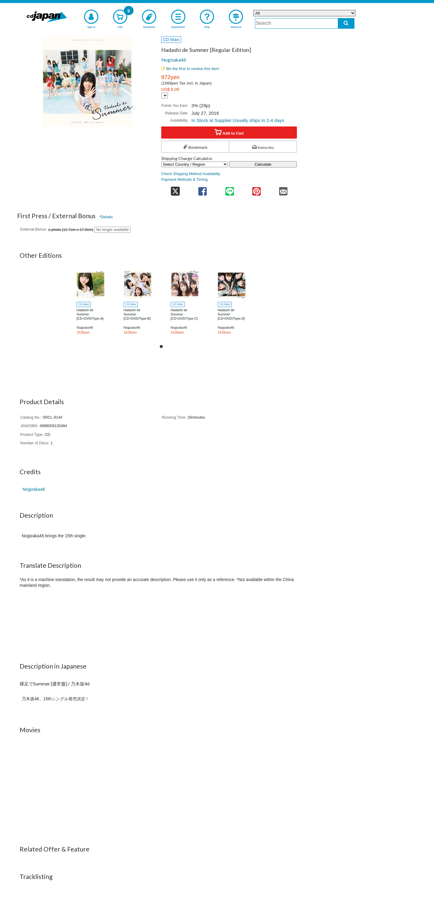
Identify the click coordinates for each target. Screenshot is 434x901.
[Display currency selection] (164, 95)
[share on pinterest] (256, 189)
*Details (106, 217)
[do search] (346, 23)
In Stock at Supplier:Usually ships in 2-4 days (237, 120)
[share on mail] (283, 189)
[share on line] (229, 189)
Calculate (263, 164)
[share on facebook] (202, 189)
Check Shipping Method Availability (190, 174)
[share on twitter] (175, 189)
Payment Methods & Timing (184, 179)
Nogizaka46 (173, 59)
